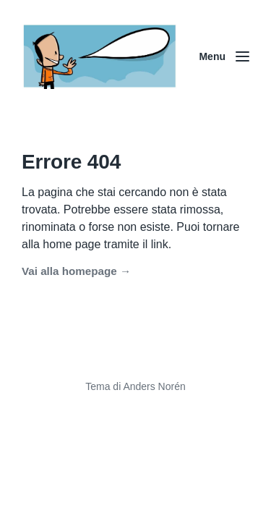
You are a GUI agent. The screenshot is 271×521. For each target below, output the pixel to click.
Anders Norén (154, 386)
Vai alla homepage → (76, 271)
